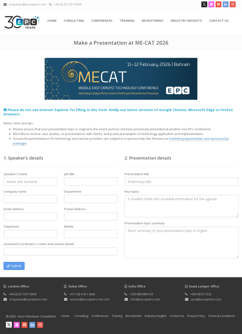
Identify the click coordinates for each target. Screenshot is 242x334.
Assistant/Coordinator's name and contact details (39, 244)
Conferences (101, 20)
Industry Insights (186, 20)
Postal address (75, 209)
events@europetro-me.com (89, 299)
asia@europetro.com (206, 299)
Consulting (74, 20)
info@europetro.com (145, 299)
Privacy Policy (196, 316)
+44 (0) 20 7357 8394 (68, 4)
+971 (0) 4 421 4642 (82, 294)
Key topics (132, 191)
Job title (69, 174)
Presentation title (137, 174)
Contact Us (219, 20)
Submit (14, 266)
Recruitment (153, 20)
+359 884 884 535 (141, 294)
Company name (15, 191)
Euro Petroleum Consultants (37, 316)
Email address (14, 209)
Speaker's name (15, 174)
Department (72, 191)
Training (127, 20)
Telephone (11, 226)
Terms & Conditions (221, 316)
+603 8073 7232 (201, 294)
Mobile (69, 226)
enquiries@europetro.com (28, 4)
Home (52, 20)
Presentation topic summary (145, 223)
